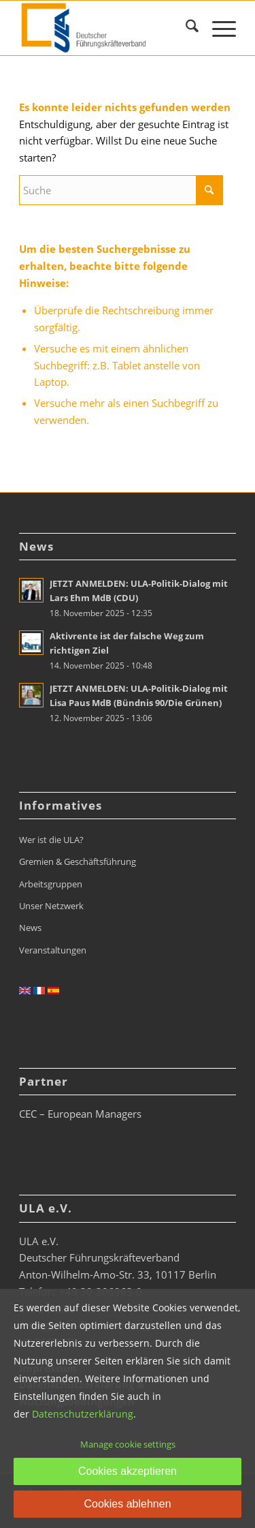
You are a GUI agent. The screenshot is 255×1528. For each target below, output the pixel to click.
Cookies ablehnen (127, 1504)
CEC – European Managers (80, 1113)
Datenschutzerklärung (82, 1413)
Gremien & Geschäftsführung (77, 861)
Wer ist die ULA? (51, 840)
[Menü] (217, 28)
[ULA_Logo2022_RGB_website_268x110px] (105, 28)
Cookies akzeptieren (127, 1471)
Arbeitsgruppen (50, 884)
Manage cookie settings (127, 1444)
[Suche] (185, 28)
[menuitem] (185, 28)
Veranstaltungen (52, 950)
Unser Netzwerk (51, 906)
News (30, 927)
